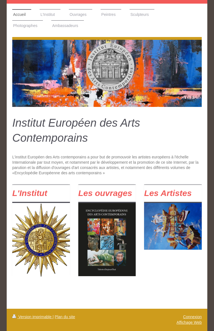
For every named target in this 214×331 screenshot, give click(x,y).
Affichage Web (189, 322)
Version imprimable (32, 317)
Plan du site (65, 317)
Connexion (192, 317)
